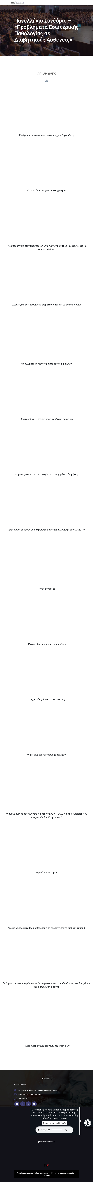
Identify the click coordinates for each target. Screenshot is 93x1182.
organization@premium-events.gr (30, 1094)
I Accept (46, 1175)
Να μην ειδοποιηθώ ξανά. (54, 1123)
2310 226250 (22, 1098)
